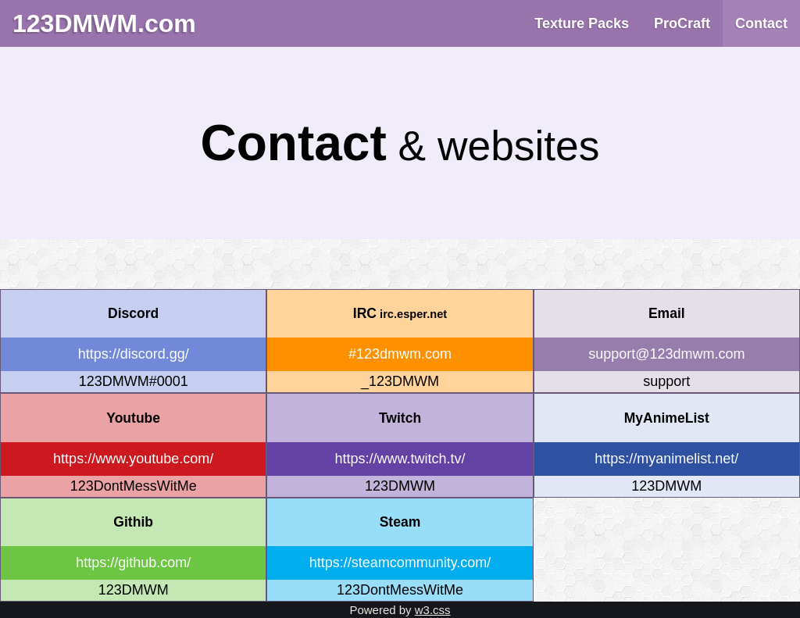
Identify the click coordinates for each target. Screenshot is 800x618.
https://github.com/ (133, 562)
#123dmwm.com (400, 354)
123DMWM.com (104, 23)
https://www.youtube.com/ (133, 458)
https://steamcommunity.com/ (400, 562)
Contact (761, 23)
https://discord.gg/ (133, 354)
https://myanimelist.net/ (666, 458)
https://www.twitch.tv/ (399, 458)
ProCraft (682, 23)
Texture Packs (581, 23)
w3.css (433, 609)
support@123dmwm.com (666, 354)
